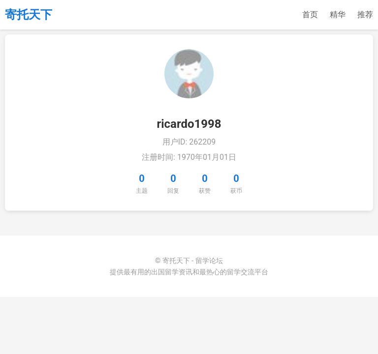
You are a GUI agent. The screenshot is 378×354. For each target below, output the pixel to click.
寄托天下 (28, 15)
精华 (338, 14)
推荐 (365, 14)
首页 (310, 14)
